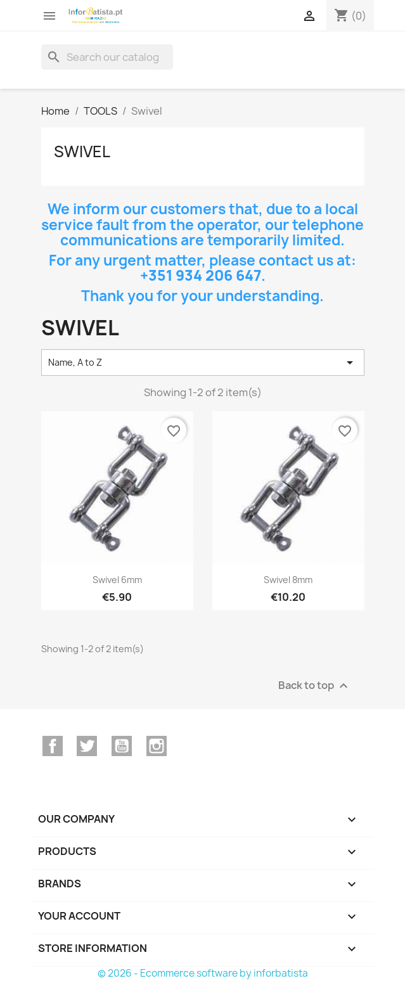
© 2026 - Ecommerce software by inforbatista (203, 973)
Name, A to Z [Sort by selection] (202, 362)
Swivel (82, 151)
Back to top (314, 685)
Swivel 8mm (288, 580)
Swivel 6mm (117, 580)
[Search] (107, 57)
